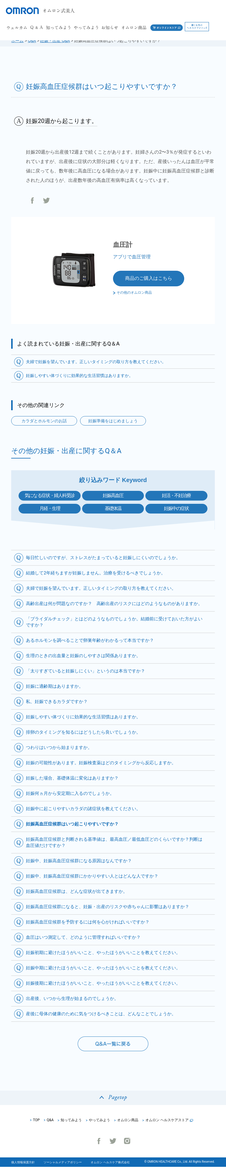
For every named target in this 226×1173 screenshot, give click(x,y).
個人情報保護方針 (23, 1168)
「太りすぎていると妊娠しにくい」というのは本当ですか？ (89, 677)
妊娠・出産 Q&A (55, 40)
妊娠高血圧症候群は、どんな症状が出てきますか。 (80, 897)
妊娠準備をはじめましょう (113, 420)
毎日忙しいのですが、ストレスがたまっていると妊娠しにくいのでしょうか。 (108, 557)
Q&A (32, 40)
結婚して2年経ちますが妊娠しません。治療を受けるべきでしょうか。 (100, 573)
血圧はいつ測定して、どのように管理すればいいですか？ (87, 943)
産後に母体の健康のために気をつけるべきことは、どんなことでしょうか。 (106, 1020)
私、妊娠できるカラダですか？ (59, 707)
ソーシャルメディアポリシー (63, 1168)
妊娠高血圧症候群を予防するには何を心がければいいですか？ (92, 928)
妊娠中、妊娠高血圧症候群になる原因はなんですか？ (82, 867)
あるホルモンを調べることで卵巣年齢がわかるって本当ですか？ (94, 646)
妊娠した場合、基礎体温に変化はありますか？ (75, 784)
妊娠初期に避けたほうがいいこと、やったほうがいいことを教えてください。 (108, 958)
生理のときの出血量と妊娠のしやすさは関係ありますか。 (87, 661)
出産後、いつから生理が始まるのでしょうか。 (75, 1004)
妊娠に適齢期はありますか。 (56, 692)
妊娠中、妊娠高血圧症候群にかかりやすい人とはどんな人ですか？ (96, 882)
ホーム (17, 40)
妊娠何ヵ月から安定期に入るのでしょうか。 (73, 799)
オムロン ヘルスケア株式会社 (110, 1168)
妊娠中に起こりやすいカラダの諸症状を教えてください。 (87, 815)
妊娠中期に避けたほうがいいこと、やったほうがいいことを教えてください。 (108, 974)
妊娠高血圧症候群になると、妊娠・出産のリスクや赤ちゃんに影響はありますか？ (113, 913)
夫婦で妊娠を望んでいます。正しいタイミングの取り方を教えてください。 (96, 361)
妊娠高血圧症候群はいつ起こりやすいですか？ (75, 830)
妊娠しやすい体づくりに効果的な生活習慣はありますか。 (79, 375)
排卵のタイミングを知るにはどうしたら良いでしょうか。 (87, 738)
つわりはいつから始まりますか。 (61, 753)
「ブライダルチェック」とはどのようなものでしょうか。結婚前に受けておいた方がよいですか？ (113, 628)
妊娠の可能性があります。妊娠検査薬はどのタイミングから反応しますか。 (106, 769)
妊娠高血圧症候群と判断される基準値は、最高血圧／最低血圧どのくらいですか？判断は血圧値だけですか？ (113, 848)
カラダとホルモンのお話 (44, 420)
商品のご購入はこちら (148, 278)
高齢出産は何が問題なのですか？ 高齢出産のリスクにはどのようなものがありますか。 (113, 606)
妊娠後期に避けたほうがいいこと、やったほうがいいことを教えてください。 (108, 989)
